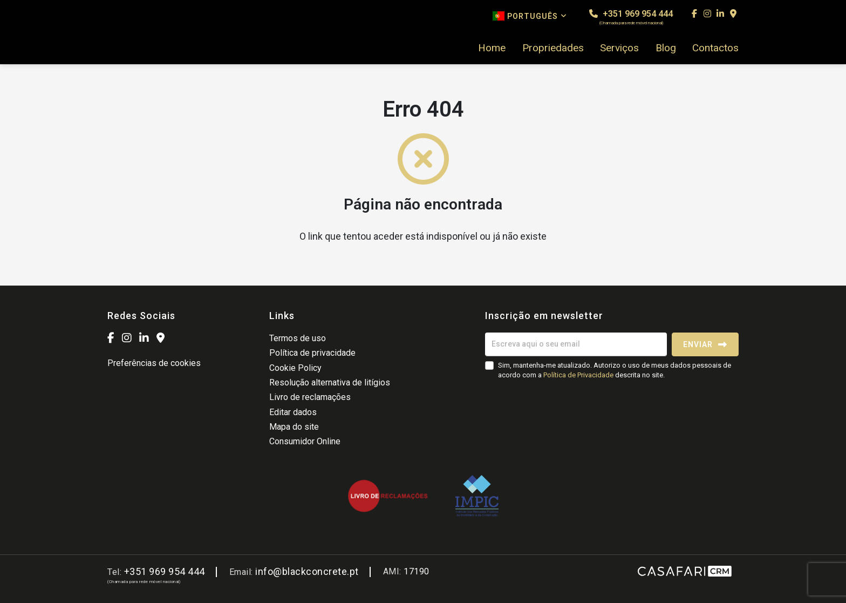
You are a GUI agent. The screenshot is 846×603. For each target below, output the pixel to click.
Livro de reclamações (310, 397)
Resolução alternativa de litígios (329, 382)
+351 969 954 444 (631, 17)
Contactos (715, 48)
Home (492, 48)
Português (530, 16)
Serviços (619, 48)
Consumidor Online (304, 441)
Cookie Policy (295, 368)
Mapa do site (294, 427)
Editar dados (293, 412)
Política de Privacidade (579, 375)
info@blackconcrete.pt (307, 571)
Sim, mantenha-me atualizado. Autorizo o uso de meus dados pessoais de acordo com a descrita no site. (614, 370)
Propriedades (553, 48)
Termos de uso (297, 338)
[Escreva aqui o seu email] (576, 344)
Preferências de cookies (154, 363)
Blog (666, 48)
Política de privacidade (312, 353)
